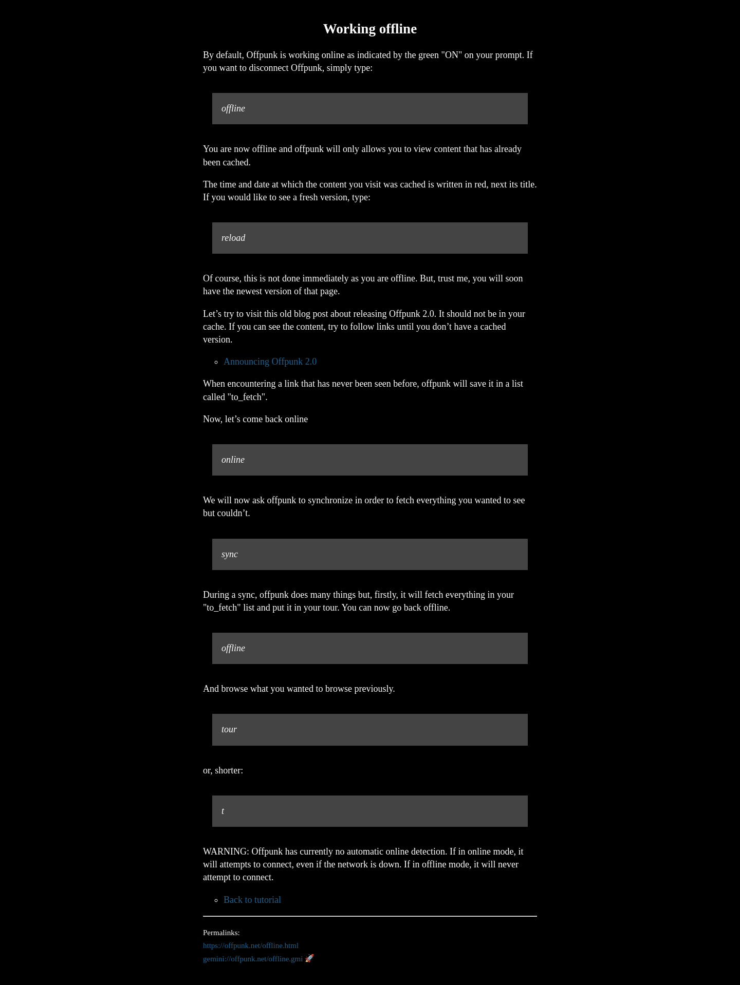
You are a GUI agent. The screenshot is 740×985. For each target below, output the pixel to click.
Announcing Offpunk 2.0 (270, 361)
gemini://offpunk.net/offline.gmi (253, 958)
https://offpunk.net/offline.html (251, 945)
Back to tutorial (252, 900)
